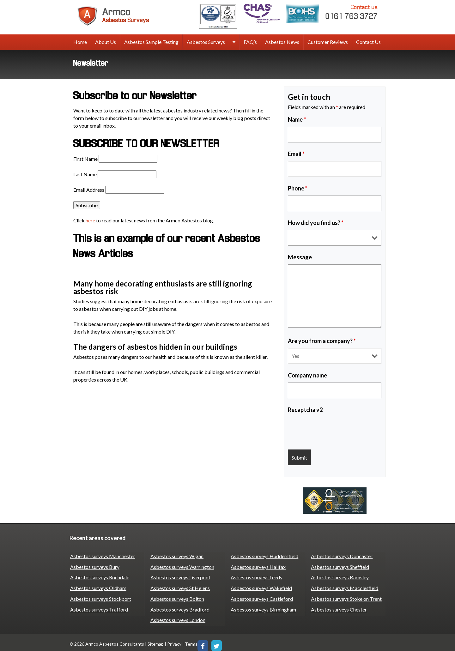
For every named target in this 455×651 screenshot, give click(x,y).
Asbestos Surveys (206, 42)
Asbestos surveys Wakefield (260, 586)
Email (296, 153)
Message (300, 257)
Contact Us (368, 42)
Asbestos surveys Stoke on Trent (346, 596)
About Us (105, 42)
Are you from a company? (322, 340)
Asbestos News (282, 42)
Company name (307, 375)
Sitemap (156, 640)
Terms (191, 640)
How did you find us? (315, 222)
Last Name (85, 174)
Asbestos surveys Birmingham (262, 606)
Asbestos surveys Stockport (100, 596)
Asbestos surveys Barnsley (339, 576)
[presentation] (336, 429)
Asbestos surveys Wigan (176, 555)
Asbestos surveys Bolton (176, 596)
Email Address (88, 190)
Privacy (174, 640)
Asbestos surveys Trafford (98, 606)
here (90, 220)
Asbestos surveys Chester (339, 606)
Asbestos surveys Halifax (257, 566)
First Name (85, 159)
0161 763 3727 (351, 12)
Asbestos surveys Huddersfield (264, 555)
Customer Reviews (327, 42)
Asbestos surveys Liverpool (179, 576)
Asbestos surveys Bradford (179, 606)
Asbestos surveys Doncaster (341, 555)
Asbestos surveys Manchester (102, 555)
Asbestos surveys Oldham (98, 586)
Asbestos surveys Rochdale (99, 576)
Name (297, 119)
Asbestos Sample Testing (151, 42)
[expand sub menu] (234, 42)
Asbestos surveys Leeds (256, 576)
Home (80, 42)
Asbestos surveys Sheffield (340, 566)
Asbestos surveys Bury (94, 566)
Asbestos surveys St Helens (179, 586)
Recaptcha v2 (305, 409)
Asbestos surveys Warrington (182, 566)
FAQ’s (250, 42)
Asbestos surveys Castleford (261, 596)
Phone (297, 188)
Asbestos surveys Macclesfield (344, 586)
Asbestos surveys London (177, 616)
